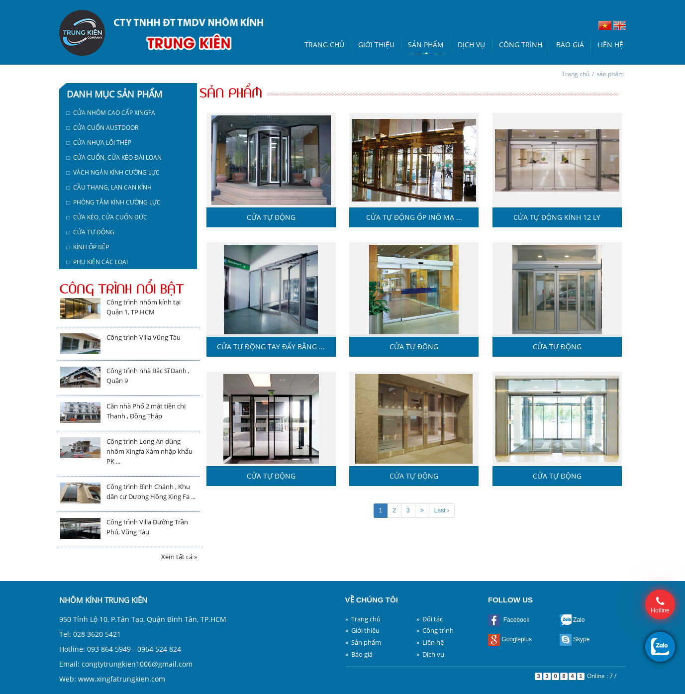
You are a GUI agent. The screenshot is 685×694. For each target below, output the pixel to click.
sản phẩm (610, 74)
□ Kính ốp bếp (88, 247)
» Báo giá (359, 654)
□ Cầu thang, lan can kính (109, 187)
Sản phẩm (426, 44)
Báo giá (570, 44)
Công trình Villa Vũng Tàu (143, 337)
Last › (441, 510)
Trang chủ (324, 44)
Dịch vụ (471, 44)
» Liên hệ (430, 642)
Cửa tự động (271, 217)
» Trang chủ (363, 618)
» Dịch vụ (430, 654)
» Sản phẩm (363, 642)
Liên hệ (610, 44)
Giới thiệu (376, 44)
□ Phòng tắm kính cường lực (114, 202)
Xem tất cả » (179, 556)
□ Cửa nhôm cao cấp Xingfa (111, 112)
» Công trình (435, 630)
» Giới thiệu (362, 630)
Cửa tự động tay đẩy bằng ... (271, 346)
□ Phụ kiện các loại (97, 262)
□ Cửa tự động (90, 232)
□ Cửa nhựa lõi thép (99, 142)
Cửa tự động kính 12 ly (556, 217)
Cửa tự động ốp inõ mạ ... (414, 217)
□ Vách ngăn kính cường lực (113, 172)
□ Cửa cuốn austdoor (102, 127)
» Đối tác (429, 618)
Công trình (520, 44)
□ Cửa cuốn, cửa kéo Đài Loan (114, 157)
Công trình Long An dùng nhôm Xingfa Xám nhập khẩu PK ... (149, 451)
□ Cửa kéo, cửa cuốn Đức (107, 217)
